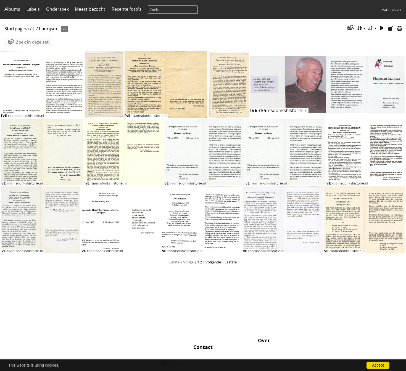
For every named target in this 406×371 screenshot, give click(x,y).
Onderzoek (57, 9)
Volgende (213, 262)
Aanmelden (391, 9)
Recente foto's (126, 9)
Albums (12, 9)
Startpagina (16, 28)
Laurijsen (49, 28)
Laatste (231, 262)
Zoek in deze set (32, 42)
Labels (33, 9)
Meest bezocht (90, 9)
